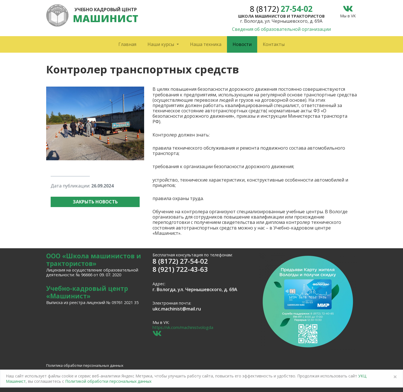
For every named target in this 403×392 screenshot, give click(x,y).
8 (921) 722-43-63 (180, 269)
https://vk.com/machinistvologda (183, 327)
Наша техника (205, 44)
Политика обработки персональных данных (84, 365)
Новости (242, 44)
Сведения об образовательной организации (281, 29)
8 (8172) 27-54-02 (180, 261)
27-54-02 (281, 8)
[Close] (395, 376)
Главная (127, 44)
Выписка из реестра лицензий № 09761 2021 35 (92, 302)
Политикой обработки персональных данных (108, 381)
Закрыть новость (95, 202)
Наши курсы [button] (161, 44)
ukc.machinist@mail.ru (177, 309)
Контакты (274, 44)
